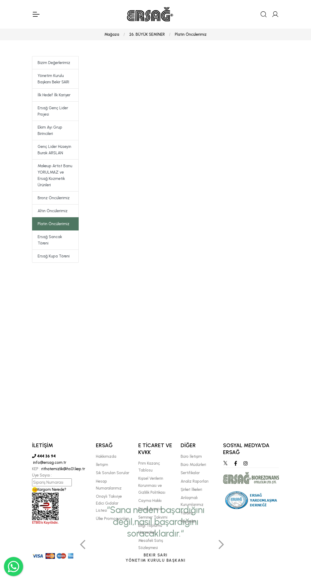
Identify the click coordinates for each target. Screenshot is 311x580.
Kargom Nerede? (49, 489)
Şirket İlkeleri (191, 489)
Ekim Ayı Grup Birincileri (50, 130)
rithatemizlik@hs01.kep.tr (63, 468)
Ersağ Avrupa (150, 508)
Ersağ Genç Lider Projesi (53, 111)
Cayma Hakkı (150, 500)
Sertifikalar (190, 472)
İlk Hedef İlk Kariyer (54, 95)
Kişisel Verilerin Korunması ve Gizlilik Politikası (151, 485)
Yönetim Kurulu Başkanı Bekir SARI (53, 78)
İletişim (102, 464)
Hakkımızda (106, 456)
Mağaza (111, 34)
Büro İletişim (191, 456)
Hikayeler (188, 521)
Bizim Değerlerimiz (54, 62)
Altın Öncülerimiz (53, 211)
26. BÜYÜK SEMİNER (147, 34)
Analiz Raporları (194, 481)
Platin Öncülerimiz (191, 34)
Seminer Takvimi (152, 517)
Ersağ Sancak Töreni (50, 240)
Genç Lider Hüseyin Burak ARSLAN (54, 149)
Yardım (187, 513)
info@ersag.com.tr (49, 462)
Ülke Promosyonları (112, 518)
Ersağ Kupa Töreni (54, 256)
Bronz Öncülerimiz (54, 198)
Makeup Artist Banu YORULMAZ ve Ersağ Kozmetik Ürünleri (55, 175)
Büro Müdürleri (193, 464)
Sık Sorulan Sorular (112, 472)
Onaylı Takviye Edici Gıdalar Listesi (109, 503)
